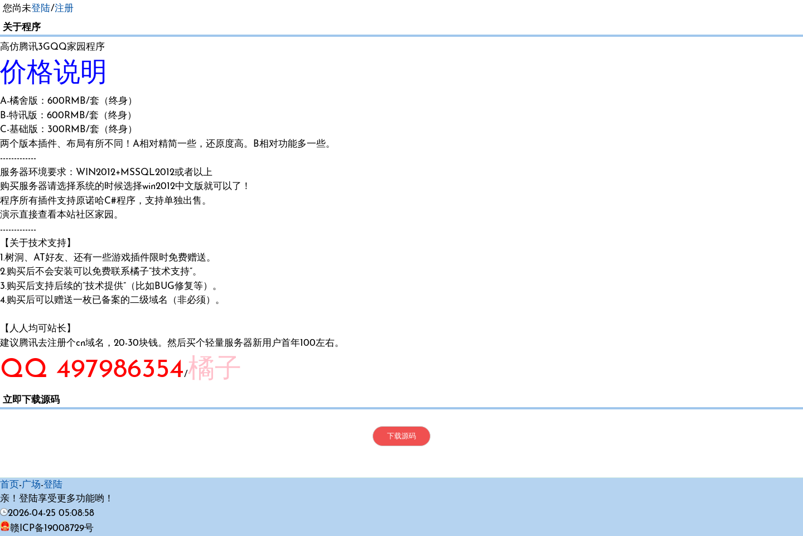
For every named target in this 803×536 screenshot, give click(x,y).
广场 (31, 485)
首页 (9, 485)
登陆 (40, 8)
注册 (64, 8)
